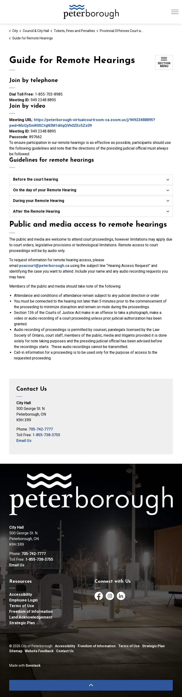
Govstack (33, 665)
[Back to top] (91, 685)
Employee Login (23, 600)
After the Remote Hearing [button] (36, 211)
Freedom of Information (31, 611)
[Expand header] (175, 12)
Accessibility (20, 594)
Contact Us (65, 651)
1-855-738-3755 (46, 435)
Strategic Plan (22, 623)
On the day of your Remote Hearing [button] (44, 190)
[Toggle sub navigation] (164, 62)
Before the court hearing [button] (35, 179)
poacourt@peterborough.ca (44, 265)
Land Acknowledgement (30, 617)
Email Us (24, 440)
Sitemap (15, 651)
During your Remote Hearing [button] (38, 200)
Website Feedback (39, 651)
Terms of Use (21, 606)
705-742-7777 (41, 429)
